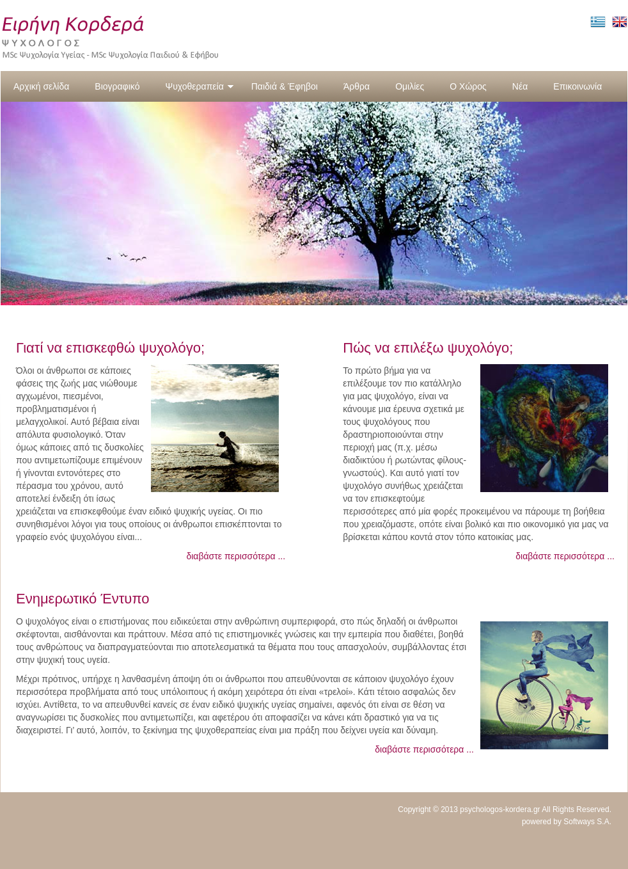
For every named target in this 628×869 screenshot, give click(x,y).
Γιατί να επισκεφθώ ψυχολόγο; (110, 348)
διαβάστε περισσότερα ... (235, 556)
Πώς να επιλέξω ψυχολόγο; (428, 348)
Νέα (520, 86)
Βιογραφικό (117, 86)
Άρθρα (356, 86)
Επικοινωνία (577, 86)
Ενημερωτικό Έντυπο (83, 599)
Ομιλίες (409, 86)
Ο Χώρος (468, 86)
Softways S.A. (587, 821)
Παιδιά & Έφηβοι (284, 86)
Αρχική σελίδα (41, 86)
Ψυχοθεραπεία (199, 86)
